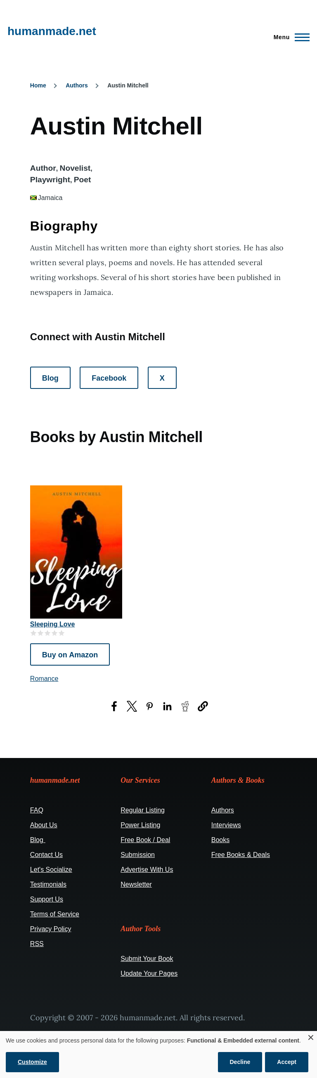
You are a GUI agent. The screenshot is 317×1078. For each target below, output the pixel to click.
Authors (77, 85)
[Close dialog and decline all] (311, 1036)
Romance (44, 678)
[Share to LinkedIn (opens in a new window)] (167, 706)
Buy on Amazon (70, 655)
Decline (240, 1062)
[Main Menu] (289, 37)
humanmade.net (51, 31)
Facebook (109, 378)
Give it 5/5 (61, 633)
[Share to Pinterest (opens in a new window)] (149, 706)
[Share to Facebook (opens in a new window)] (114, 706)
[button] (203, 706)
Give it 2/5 (40, 633)
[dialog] (158, 1054)
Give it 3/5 (47, 633)
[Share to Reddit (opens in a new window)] (185, 706)
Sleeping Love (52, 624)
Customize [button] (32, 1062)
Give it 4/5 (54, 633)
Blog (50, 378)
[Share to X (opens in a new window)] (132, 706)
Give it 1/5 (33, 633)
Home (38, 85)
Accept (286, 1062)
